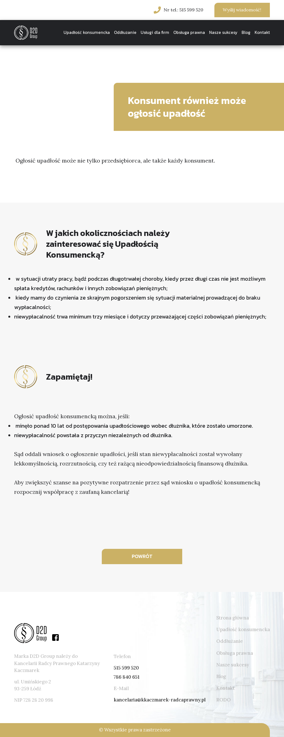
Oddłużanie (125, 32)
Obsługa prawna (189, 32)
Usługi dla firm (155, 32)
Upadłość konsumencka (87, 32)
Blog (246, 32)
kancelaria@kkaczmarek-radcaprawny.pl (160, 700)
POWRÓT (142, 556)
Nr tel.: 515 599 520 (183, 10)
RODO (223, 700)
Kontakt (262, 32)
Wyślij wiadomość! (242, 10)
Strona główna (232, 618)
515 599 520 (126, 668)
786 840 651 (127, 677)
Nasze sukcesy (223, 32)
